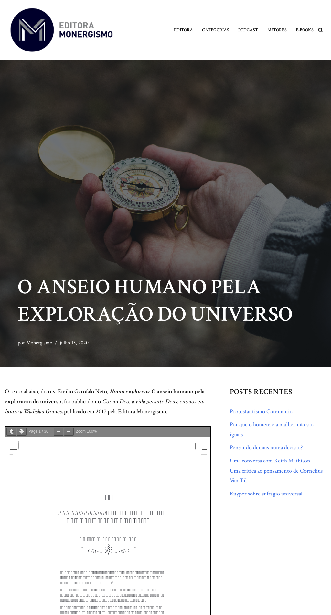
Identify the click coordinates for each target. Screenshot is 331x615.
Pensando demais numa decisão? (266, 447)
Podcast (248, 30)
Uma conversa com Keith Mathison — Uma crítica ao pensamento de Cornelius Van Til (276, 470)
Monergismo (39, 342)
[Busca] (320, 30)
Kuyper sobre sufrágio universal (266, 493)
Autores (277, 30)
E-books (305, 30)
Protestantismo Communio (261, 411)
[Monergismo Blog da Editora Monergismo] (61, 30)
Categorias (215, 30)
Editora (183, 30)
